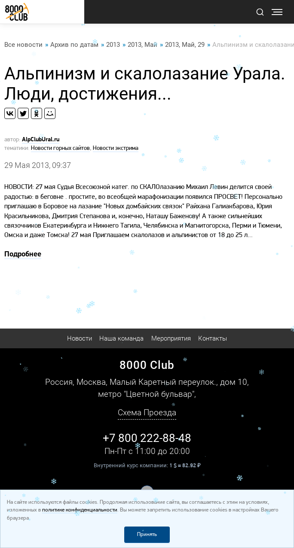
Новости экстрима (115, 148)
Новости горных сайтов (60, 148)
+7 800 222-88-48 (147, 438)
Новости (79, 338)
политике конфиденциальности (79, 510)
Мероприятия (171, 338)
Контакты (212, 338)
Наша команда (121, 338)
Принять (147, 534)
